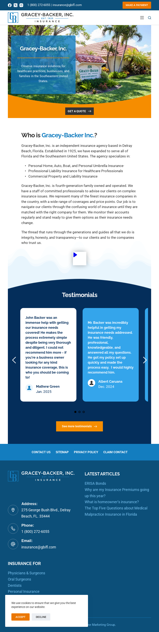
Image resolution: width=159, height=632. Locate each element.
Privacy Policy (86, 452)
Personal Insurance (24, 591)
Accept (20, 617)
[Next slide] (144, 360)
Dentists (15, 585)
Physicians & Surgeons (26, 573)
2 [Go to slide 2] (79, 412)
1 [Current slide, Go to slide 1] (75, 412)
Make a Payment (137, 5)
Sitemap (61, 452)
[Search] (149, 17)
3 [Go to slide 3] (84, 412)
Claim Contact (117, 452)
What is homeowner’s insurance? (112, 502)
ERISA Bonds (95, 483)
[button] (79, 258)
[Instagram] (21, 5)
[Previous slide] (14, 360)
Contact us (39, 452)
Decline (41, 617)
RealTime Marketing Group (96, 625)
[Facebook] (10, 5)
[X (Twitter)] (15, 5)
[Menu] (142, 17)
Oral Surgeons (19, 579)
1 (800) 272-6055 (38, 5)
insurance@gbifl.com (67, 5)
